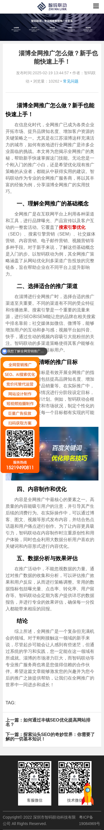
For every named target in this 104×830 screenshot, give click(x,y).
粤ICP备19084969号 (89, 820)
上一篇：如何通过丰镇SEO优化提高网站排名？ (48, 722)
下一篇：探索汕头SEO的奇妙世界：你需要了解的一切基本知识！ (50, 736)
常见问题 (70, 81)
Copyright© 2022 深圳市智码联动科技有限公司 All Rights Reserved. (39, 820)
